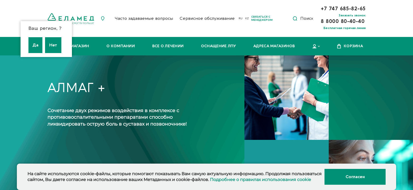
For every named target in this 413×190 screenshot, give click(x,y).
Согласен (355, 176)
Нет (53, 45)
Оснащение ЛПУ (218, 46)
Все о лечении (168, 46)
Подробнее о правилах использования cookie (260, 179)
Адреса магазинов (274, 46)
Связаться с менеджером (262, 18)
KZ (247, 18)
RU (241, 18)
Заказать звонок (352, 15)
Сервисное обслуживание (207, 18)
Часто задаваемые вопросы (144, 18)
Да (35, 45)
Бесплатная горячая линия (344, 28)
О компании (120, 46)
